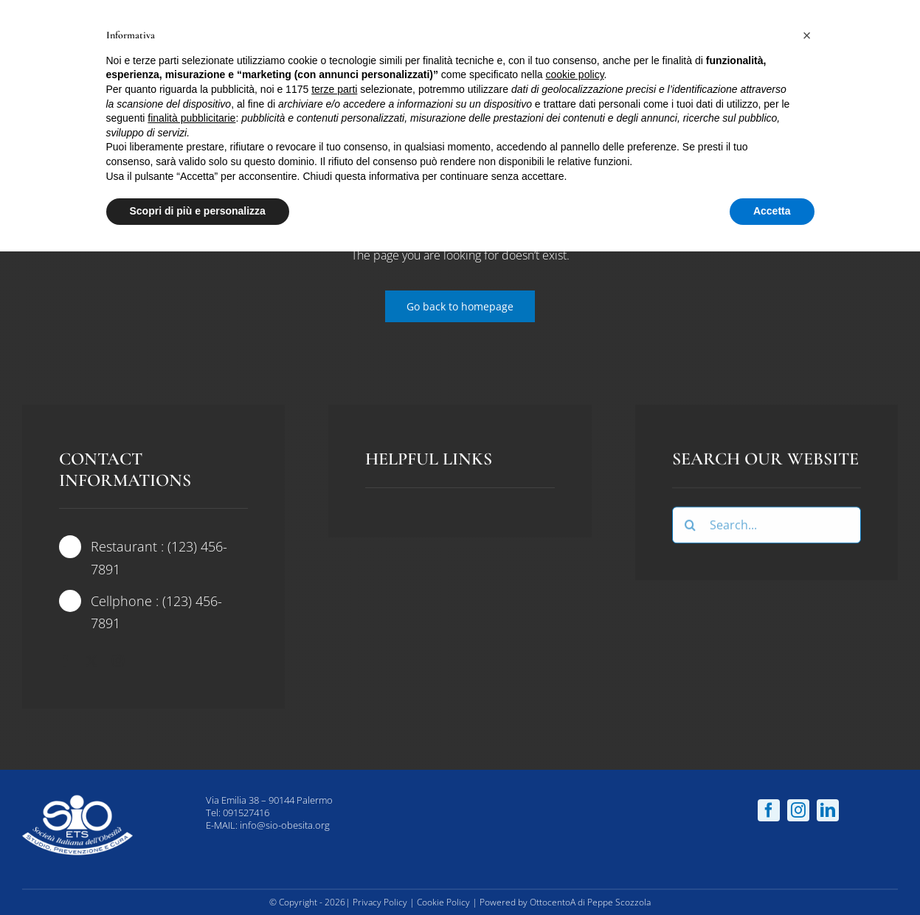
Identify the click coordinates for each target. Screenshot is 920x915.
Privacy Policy (380, 902)
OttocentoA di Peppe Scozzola (590, 902)
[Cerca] (690, 527)
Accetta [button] (772, 211)
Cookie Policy (443, 902)
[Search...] (767, 527)
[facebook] (65, 661)
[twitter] (91, 661)
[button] (807, 35)
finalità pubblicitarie (191, 118)
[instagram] (118, 661)
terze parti (334, 89)
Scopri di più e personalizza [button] (198, 211)
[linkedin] (828, 810)
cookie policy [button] (574, 74)
